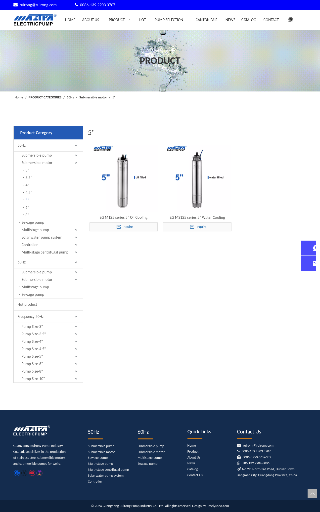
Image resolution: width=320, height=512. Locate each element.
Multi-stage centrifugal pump (45, 252)
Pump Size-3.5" (34, 334)
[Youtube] (32, 473)
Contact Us (195, 475)
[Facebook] (17, 473)
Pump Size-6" (32, 363)
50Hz (22, 145)
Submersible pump (37, 155)
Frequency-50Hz (31, 316)
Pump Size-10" (33, 378)
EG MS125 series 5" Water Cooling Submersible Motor (197, 217)
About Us (194, 457)
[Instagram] (39, 473)
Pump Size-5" (32, 356)
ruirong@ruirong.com (38, 4)
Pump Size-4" (32, 341)
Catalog (192, 469)
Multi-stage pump (100, 464)
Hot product (27, 304)
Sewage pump (33, 222)
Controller (30, 244)
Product (193, 451)
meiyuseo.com (218, 506)
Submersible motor (37, 162)
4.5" (29, 192)
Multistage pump (35, 229)
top (312, 493)
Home (191, 445)
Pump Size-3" (32, 326)
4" (27, 185)
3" (27, 170)
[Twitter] (24, 473)
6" (27, 207)
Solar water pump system (42, 237)
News (191, 463)
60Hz (22, 262)
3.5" (29, 177)
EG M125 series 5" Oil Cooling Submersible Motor (123, 217)
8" (27, 215)
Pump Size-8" (32, 371)
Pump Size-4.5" (34, 348)
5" (27, 200)
